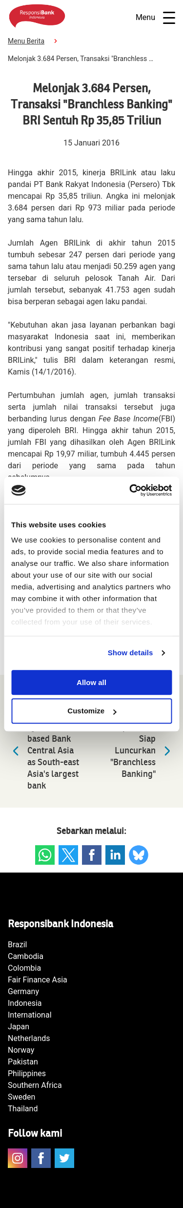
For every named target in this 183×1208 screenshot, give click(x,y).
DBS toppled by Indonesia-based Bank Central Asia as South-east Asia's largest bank (43, 750)
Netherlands (29, 1038)
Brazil (17, 944)
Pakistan (23, 1061)
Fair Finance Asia (37, 979)
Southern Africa (35, 1085)
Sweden (21, 1097)
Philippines (27, 1073)
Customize (91, 711)
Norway (21, 1050)
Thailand (23, 1108)
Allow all (91, 682)
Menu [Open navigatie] (155, 18)
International (30, 1015)
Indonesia (25, 1003)
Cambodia (25, 956)
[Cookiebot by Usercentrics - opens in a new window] (130, 490)
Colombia (24, 968)
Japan (18, 1026)
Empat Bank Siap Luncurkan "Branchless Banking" (142, 750)
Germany (23, 991)
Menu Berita (26, 41)
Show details (130, 652)
